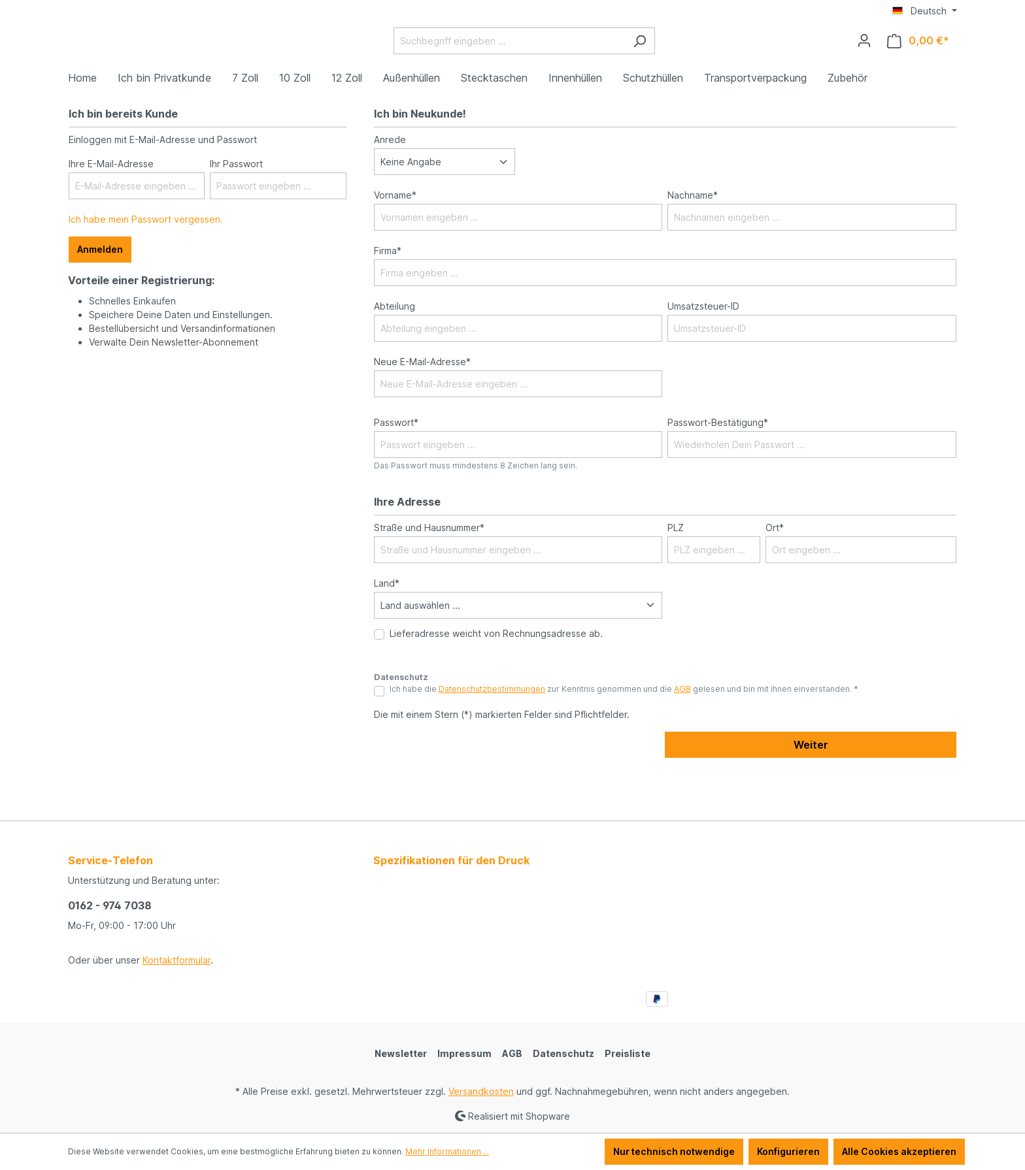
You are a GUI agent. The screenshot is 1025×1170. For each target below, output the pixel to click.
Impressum (464, 1053)
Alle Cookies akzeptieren (899, 1151)
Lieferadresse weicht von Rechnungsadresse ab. (496, 681)
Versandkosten (481, 1091)
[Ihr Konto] (864, 64)
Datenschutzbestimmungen (492, 738)
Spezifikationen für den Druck (451, 860)
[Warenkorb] (918, 65)
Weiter (811, 793)
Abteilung (394, 355)
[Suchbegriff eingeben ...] (542, 65)
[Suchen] (672, 65)
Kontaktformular (176, 960)
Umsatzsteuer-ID (703, 355)
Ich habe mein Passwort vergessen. (146, 268)
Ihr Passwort (236, 212)
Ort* (774, 575)
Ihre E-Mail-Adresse (111, 212)
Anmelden (100, 298)
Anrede (390, 188)
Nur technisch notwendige (674, 1151)
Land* (386, 631)
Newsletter (401, 1053)
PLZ (675, 575)
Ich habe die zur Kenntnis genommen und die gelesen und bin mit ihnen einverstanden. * (624, 738)
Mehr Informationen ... (447, 1151)
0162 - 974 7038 (110, 905)
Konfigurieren (788, 1151)
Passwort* (396, 471)
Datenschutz (563, 1053)
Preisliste (627, 1053)
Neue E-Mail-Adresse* (422, 410)
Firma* (387, 299)
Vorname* (395, 244)
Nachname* (692, 244)
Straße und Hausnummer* (429, 575)
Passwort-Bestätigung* (717, 471)
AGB (682, 738)
